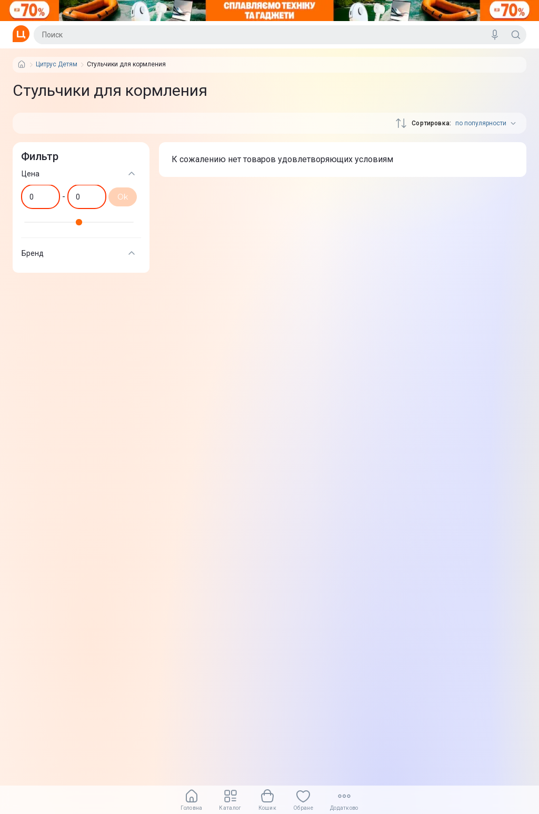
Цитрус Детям (56, 64)
